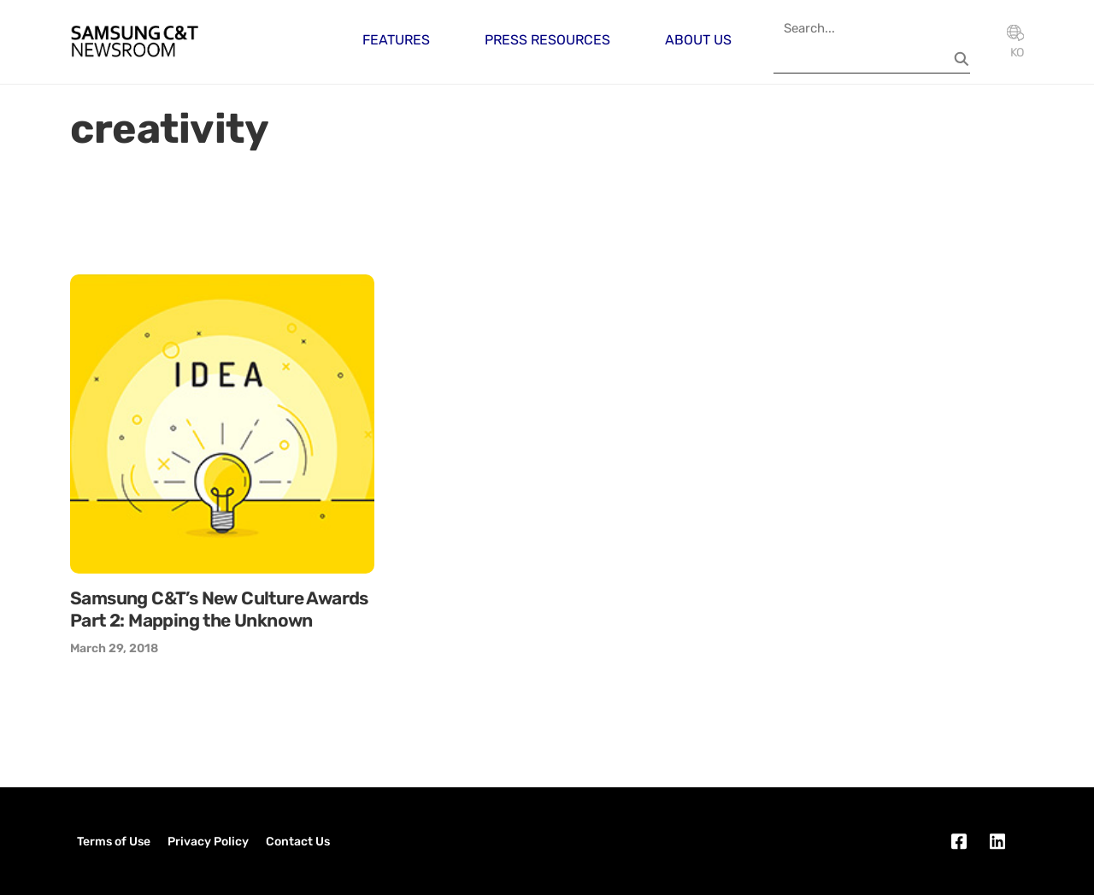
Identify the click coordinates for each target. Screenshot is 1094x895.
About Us (698, 40)
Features (396, 40)
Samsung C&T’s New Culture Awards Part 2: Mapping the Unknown (219, 609)
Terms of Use (113, 841)
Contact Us (298, 841)
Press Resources (547, 40)
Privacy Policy (208, 841)
